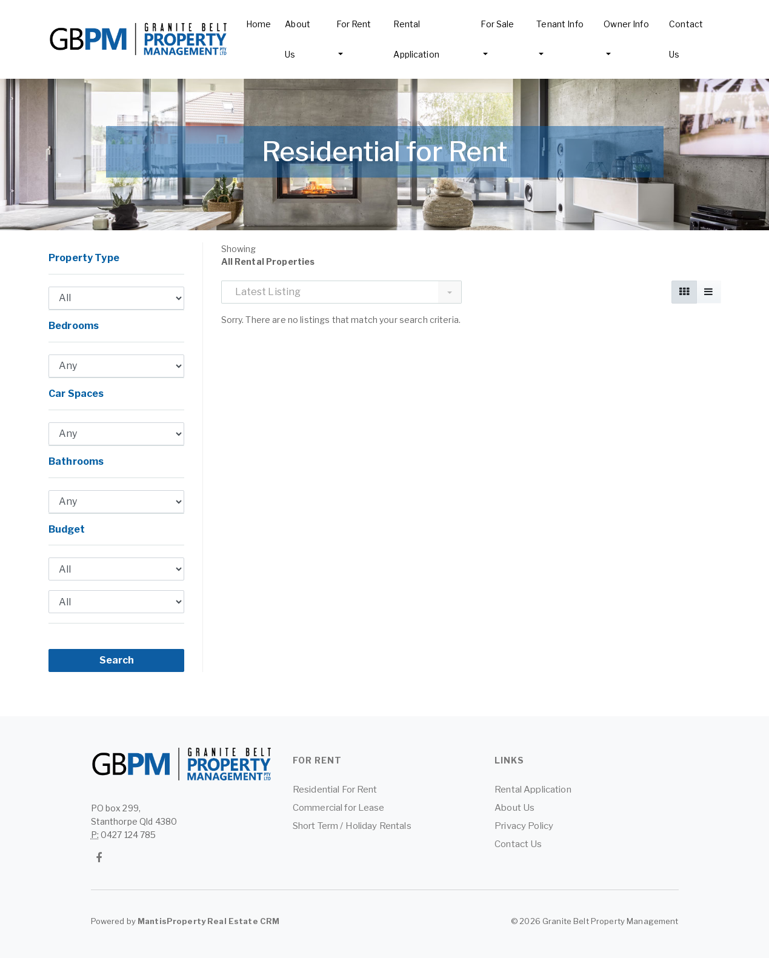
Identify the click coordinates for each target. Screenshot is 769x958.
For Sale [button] (497, 24)
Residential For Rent (335, 789)
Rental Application (416, 39)
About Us (297, 39)
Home (258, 24)
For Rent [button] (353, 24)
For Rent (317, 760)
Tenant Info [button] (560, 24)
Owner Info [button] (626, 24)
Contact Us (686, 39)
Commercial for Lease (339, 807)
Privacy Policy (523, 825)
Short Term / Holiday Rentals (352, 825)
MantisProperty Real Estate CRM (208, 921)
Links (509, 760)
